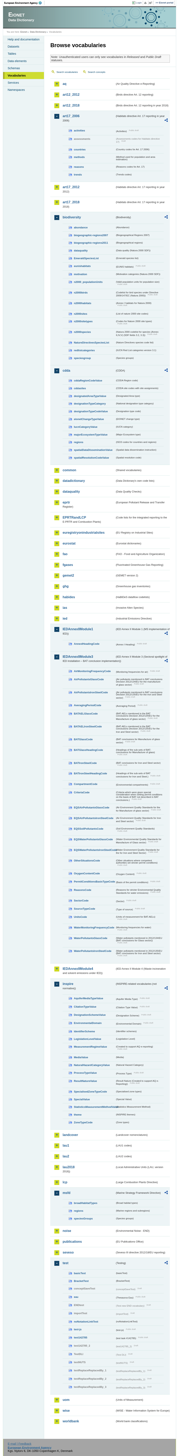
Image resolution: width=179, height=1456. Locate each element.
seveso (68, 1252)
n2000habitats (82, 303)
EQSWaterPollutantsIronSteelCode (94, 849)
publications (72, 1241)
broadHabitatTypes (85, 1203)
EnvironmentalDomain (88, 1023)
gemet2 (68, 575)
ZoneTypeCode (83, 1122)
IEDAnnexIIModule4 (78, 968)
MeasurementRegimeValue (90, 1046)
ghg (65, 586)
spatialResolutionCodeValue (91, 457)
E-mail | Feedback (19, 1443)
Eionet (23, 32)
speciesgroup (82, 358)
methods (79, 157)
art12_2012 (71, 94)
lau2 (66, 1156)
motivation (80, 274)
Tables (12, 53)
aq (64, 84)
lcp (65, 1182)
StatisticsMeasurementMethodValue (94, 1106)
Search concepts (96, 72)
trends (78, 174)
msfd (66, 1193)
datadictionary (74, 480)
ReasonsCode (82, 889)
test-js (78, 1329)
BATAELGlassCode (86, 713)
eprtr (66, 502)
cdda (66, 370)
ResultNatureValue (85, 1081)
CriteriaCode (82, 792)
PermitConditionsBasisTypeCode (94, 881)
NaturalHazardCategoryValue (92, 1065)
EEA (24, 3)
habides (69, 597)
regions (78, 442)
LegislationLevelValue (87, 1038)
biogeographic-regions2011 (91, 242)
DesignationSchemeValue (90, 1014)
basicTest (80, 1273)
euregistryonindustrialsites (83, 532)
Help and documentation (23, 39)
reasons (79, 166)
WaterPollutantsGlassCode (90, 938)
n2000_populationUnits (88, 281)
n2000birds (81, 292)
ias (65, 607)
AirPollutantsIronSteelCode (91, 692)
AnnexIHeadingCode (86, 643)
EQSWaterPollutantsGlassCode (93, 839)
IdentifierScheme (84, 1031)
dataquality (81, 250)
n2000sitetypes (83, 321)
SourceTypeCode (84, 908)
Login (139, 2)
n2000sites (80, 313)
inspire (68, 984)
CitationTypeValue (85, 1006)
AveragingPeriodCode (87, 705)
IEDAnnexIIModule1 (78, 629)
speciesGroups (83, 1218)
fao (65, 554)
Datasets (13, 46)
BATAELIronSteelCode (88, 726)
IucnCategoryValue (85, 426)
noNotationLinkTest (86, 1321)
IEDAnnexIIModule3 (78, 656)
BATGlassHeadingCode (88, 749)
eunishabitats (82, 266)
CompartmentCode (85, 784)
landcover (70, 1135)
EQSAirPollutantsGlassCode (91, 807)
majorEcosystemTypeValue (90, 434)
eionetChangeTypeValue (89, 419)
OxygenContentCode (87, 873)
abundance (81, 227)
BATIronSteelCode (85, 763)
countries (80, 149)
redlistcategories (84, 350)
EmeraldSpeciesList (86, 258)
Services (13, 82)
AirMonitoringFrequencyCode (92, 671)
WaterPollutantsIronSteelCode (92, 951)
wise (66, 1410)
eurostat (69, 543)
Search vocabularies (67, 72)
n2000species (82, 331)
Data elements (17, 61)
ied (65, 618)
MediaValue (81, 1057)
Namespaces (16, 89)
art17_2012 (71, 187)
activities (79, 130)
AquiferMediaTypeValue (88, 998)
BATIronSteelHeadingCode (90, 773)
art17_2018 (71, 202)
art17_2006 (71, 116)
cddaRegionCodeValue (88, 380)
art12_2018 (71, 105)
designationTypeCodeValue (91, 411)
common (69, 470)
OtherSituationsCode (87, 860)
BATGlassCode (83, 739)
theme (78, 1114)
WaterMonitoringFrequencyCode (94, 927)
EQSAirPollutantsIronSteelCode (93, 818)
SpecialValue (82, 1099)
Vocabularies (17, 75)
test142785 (80, 1337)
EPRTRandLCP (74, 517)
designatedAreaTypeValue (90, 396)
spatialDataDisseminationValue (93, 449)
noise (67, 1231)
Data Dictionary (38, 32)
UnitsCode (80, 916)
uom (66, 1400)
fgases (68, 565)
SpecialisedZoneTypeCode (90, 1091)
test (65, 1263)
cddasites (80, 388)
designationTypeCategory (90, 403)
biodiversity (72, 217)
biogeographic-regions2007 (91, 235)
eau (76, 1296)
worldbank (71, 1421)
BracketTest (81, 1281)
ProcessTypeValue (85, 1072)
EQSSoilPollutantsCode (88, 828)
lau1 (66, 1145)
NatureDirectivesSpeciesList (91, 342)
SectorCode (81, 900)
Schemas (14, 68)
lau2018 (69, 1167)
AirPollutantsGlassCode (89, 679)
